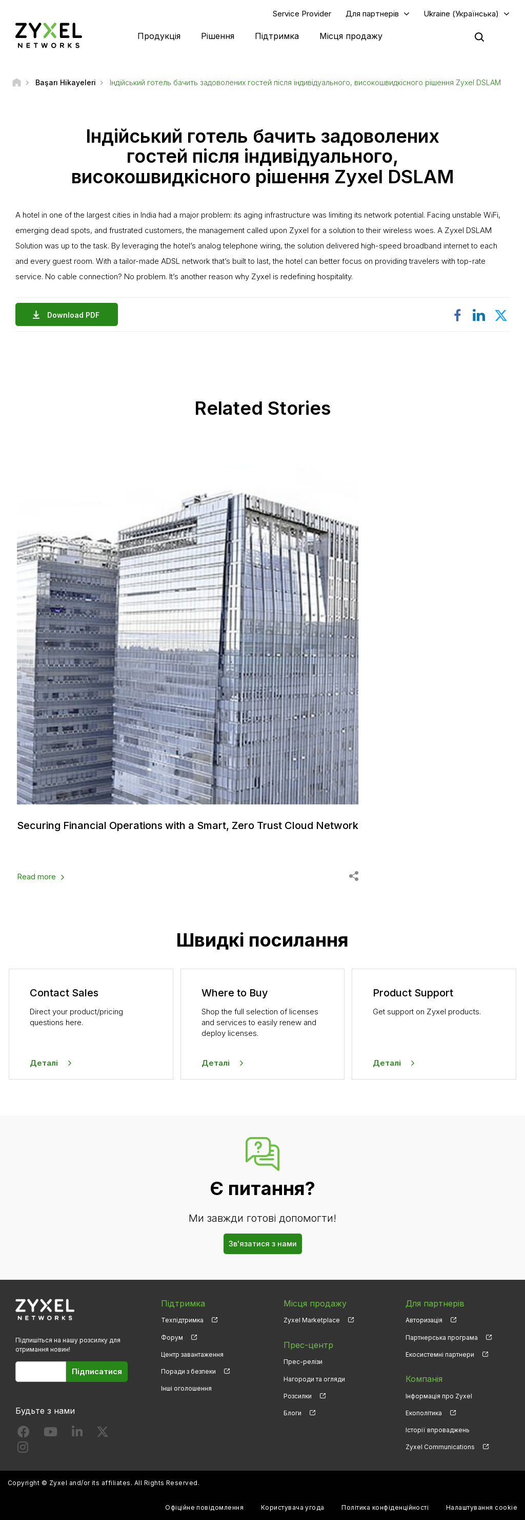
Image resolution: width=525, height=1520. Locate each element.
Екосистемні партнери (440, 1354)
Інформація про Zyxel (439, 1396)
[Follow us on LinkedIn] (77, 1434)
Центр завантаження (192, 1354)
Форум (172, 1337)
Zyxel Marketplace (312, 1320)
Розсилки (298, 1396)
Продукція (158, 36)
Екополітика (424, 1413)
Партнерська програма (442, 1337)
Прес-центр (308, 1345)
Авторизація (424, 1320)
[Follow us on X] (102, 1434)
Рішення (217, 36)
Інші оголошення (186, 1388)
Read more (36, 876)
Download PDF (76, 315)
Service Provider (302, 13)
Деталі (44, 1063)
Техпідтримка (182, 1320)
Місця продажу (350, 36)
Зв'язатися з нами (263, 1243)
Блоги (292, 1413)
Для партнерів (372, 13)
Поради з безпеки (188, 1371)
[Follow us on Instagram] (22, 1449)
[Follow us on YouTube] (50, 1434)
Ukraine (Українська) (461, 13)
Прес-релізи (303, 1361)
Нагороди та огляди (314, 1379)
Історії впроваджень (438, 1430)
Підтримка (277, 36)
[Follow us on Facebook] (23, 1434)
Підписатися (97, 1371)
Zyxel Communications (440, 1447)
